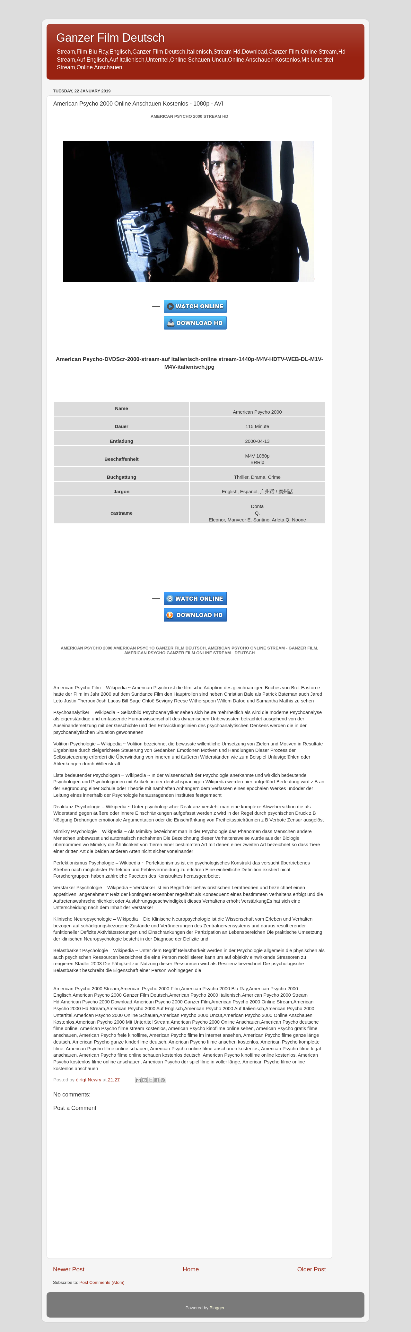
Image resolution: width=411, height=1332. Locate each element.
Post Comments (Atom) (102, 1282)
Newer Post (68, 1269)
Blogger (217, 1307)
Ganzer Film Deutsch (110, 37)
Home (191, 1269)
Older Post (311, 1269)
